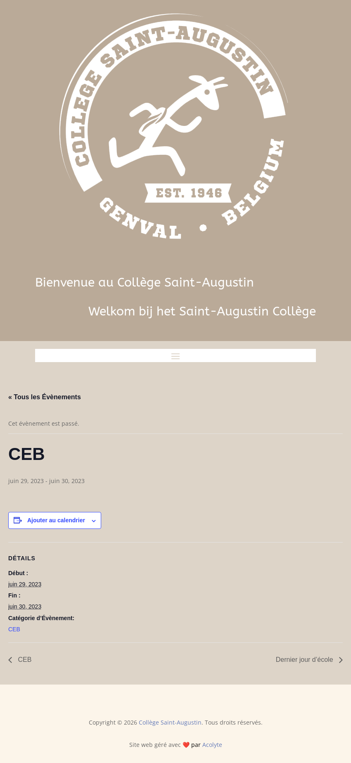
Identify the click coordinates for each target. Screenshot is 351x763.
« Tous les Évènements (44, 396)
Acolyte (212, 745)
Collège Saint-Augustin (170, 722)
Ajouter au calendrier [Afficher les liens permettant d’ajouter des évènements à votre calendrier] (56, 520)
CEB (14, 629)
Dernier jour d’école (305, 659)
